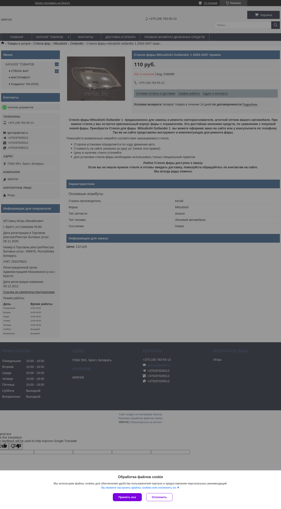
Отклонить (159, 497)
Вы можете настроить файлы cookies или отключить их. (139, 487)
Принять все (127, 497)
